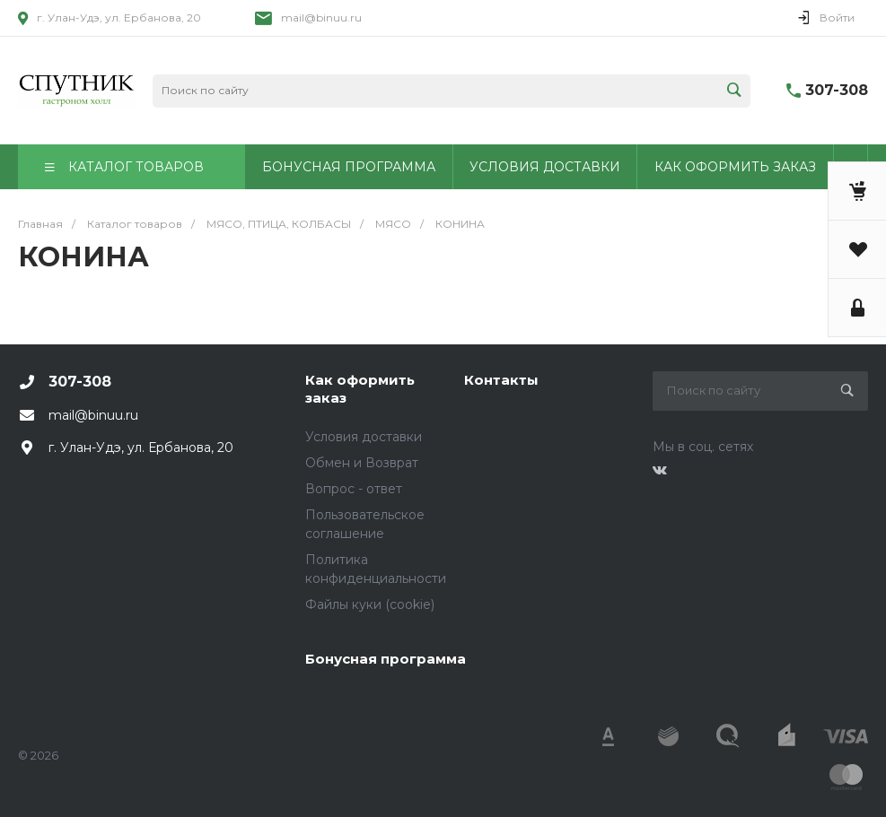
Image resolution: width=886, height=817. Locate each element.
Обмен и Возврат (361, 463)
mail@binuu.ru (321, 17)
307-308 (836, 90)
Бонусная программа (385, 658)
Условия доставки (363, 437)
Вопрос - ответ (353, 489)
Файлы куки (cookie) (369, 604)
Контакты (501, 379)
